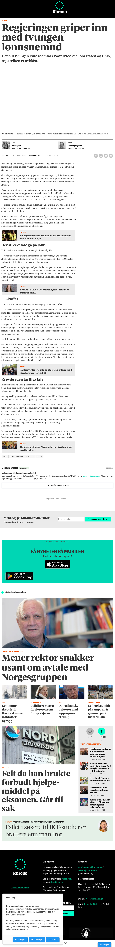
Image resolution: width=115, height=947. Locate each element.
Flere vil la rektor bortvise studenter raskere (99, 790)
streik (39, 456)
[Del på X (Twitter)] (101, 156)
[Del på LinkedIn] (106, 156)
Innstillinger (104, 945)
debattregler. (56, 882)
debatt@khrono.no (87, 870)
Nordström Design (94, 898)
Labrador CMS (91, 904)
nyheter (30, 456)
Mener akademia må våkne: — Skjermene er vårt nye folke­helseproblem (100, 803)
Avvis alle (53, 939)
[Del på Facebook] (96, 156)
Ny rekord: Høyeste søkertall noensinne (100, 779)
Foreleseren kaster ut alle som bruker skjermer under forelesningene (100, 752)
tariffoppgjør (16, 456)
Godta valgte (36, 939)
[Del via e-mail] (111, 156)
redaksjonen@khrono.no (90, 867)
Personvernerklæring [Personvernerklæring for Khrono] (20, 887)
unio (5, 456)
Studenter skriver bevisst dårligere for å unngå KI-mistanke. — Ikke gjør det (100, 767)
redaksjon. (67, 878)
